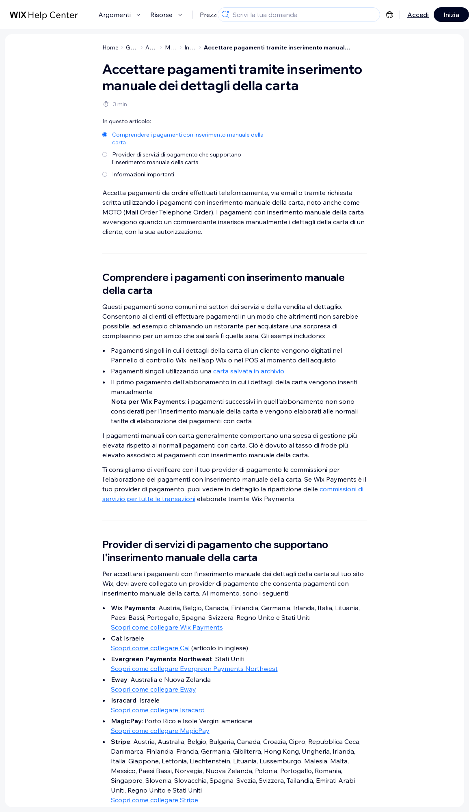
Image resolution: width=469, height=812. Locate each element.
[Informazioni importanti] (185, 173)
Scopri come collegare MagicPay (160, 730)
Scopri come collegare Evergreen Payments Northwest (194, 668)
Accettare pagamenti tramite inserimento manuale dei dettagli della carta (277, 47)
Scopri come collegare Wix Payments (167, 627)
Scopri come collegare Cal (150, 648)
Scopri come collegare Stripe (154, 800)
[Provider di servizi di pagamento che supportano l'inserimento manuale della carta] (185, 158)
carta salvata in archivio (248, 371)
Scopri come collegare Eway (153, 689)
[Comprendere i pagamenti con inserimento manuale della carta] (185, 138)
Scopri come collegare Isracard (158, 710)
